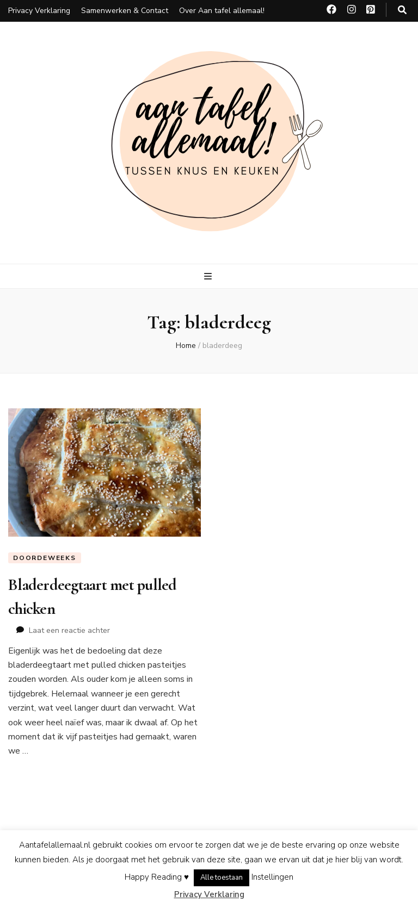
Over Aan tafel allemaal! (222, 10)
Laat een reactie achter (69, 630)
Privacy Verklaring (39, 10)
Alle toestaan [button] (221, 877)
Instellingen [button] (272, 877)
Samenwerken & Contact (124, 10)
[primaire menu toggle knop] (209, 276)
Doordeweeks (44, 557)
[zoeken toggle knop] (402, 10)
